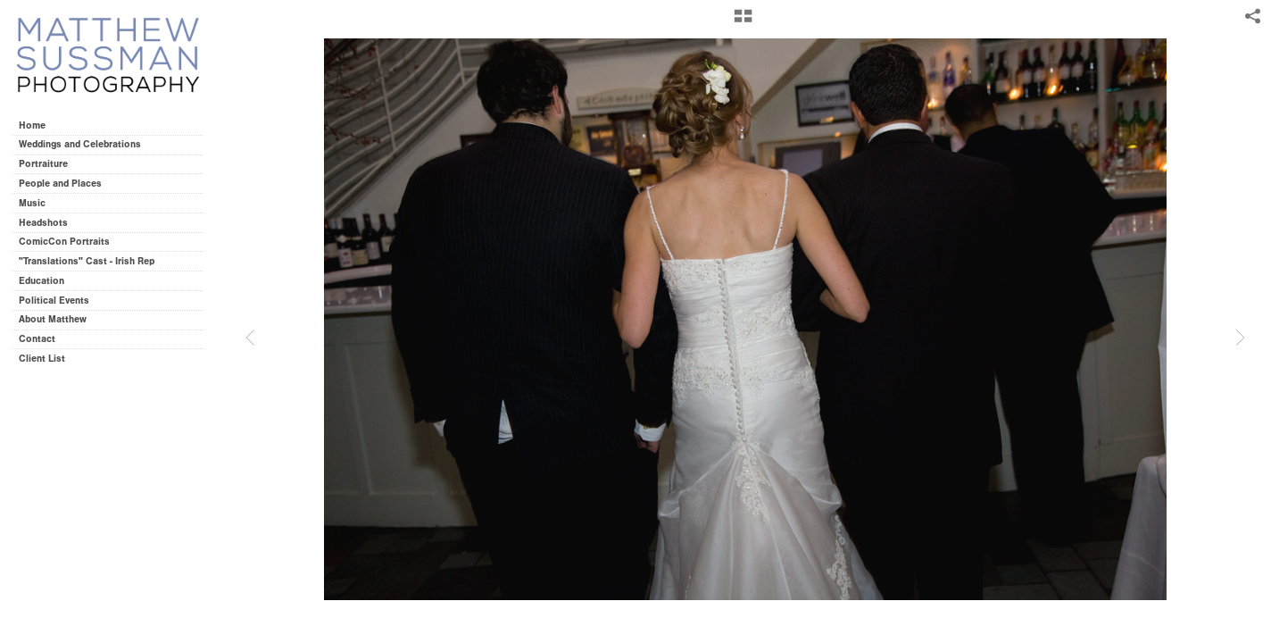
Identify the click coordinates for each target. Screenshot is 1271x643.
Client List (42, 358)
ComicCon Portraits (64, 241)
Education (41, 281)
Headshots (43, 223)
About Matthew (53, 319)
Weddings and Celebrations (86, 144)
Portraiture (43, 164)
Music (32, 203)
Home (32, 125)
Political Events (54, 300)
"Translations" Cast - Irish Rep (86, 261)
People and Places (60, 183)
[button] (743, 22)
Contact (37, 339)
